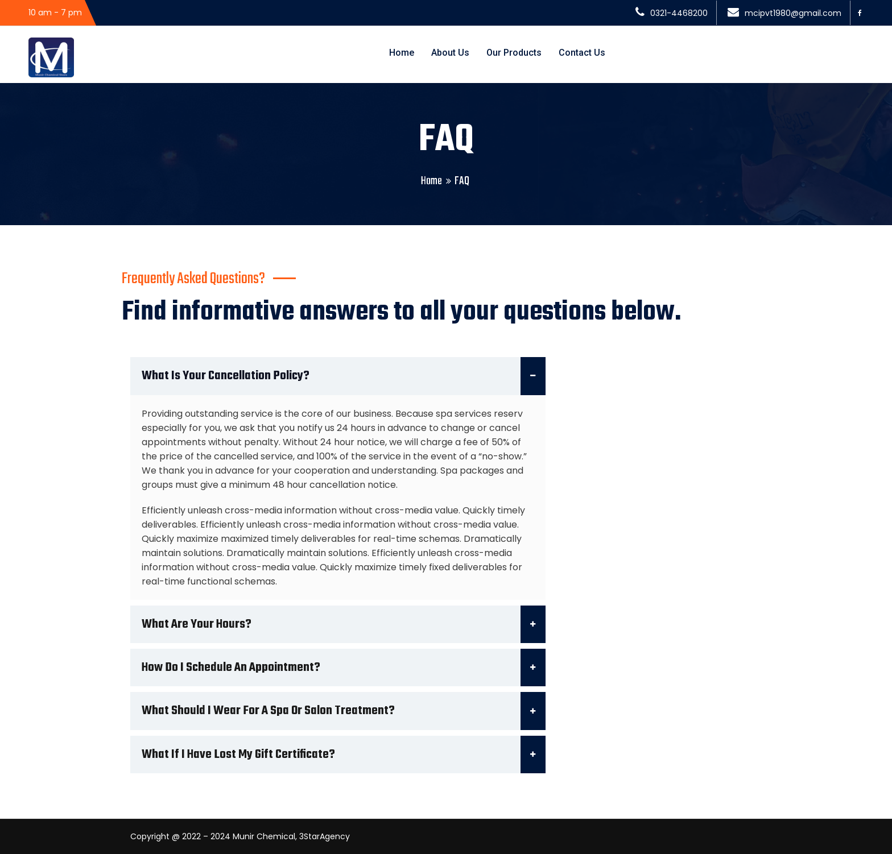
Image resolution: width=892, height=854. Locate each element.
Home (401, 52)
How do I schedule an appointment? (344, 667)
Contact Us (582, 52)
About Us (450, 52)
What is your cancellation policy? (344, 376)
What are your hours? (344, 624)
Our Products (514, 52)
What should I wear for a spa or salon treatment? (344, 710)
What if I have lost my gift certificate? (344, 754)
